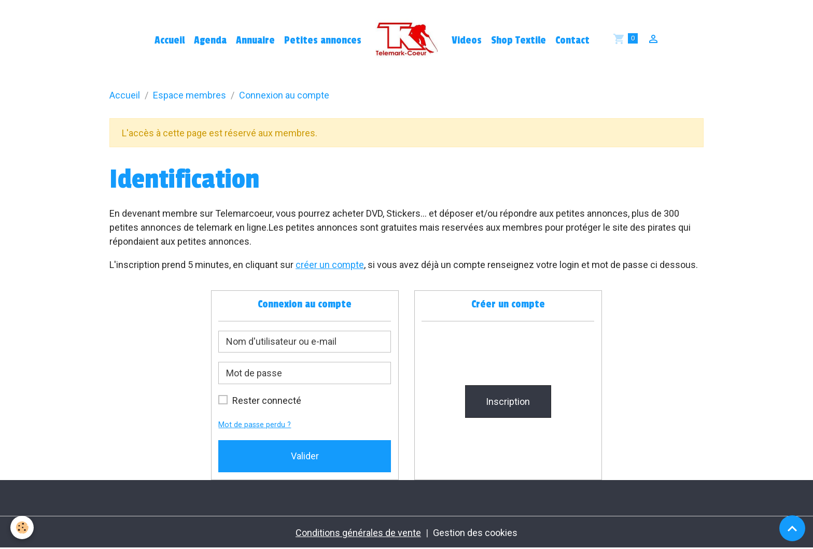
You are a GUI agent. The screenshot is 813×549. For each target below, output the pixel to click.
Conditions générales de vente (358, 532)
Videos (467, 40)
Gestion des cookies (475, 532)
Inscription (508, 401)
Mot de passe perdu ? (254, 424)
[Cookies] (22, 527)
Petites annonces (322, 40)
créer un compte (330, 264)
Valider (305, 456)
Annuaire (255, 40)
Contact (572, 40)
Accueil (170, 40)
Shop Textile (518, 40)
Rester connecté (266, 400)
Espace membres (189, 95)
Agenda (210, 40)
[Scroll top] (792, 528)
